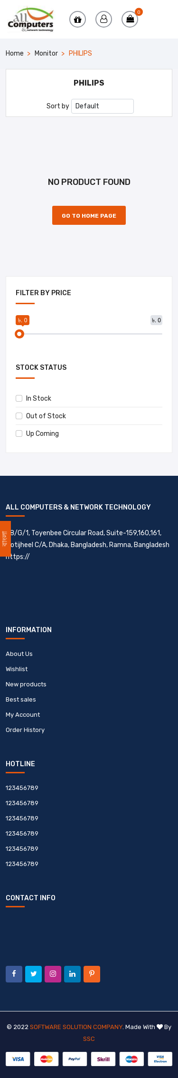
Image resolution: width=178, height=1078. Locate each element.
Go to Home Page (89, 215)
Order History (25, 729)
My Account (23, 714)
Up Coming (37, 434)
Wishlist (17, 669)
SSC (89, 1038)
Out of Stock (41, 416)
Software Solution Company (76, 1026)
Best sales (21, 699)
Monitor (46, 53)
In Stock (33, 399)
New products (26, 684)
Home (15, 53)
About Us (19, 653)
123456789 (22, 787)
